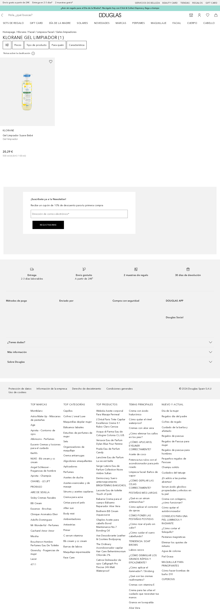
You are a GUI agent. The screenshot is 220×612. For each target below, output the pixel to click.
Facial (177, 23)
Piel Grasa (167, 556)
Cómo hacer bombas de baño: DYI (175, 572)
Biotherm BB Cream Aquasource (107, 513)
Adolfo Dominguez (41, 519)
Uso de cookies (17, 392)
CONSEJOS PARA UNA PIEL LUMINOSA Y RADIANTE (175, 520)
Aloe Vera (134, 608)
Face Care (69, 557)
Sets (65, 441)
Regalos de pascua (173, 436)
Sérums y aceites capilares (78, 491)
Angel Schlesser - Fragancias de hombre (43, 469)
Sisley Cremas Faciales (43, 497)
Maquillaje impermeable (76, 552)
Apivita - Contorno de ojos (43, 432)
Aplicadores (70, 466)
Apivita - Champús (41, 475)
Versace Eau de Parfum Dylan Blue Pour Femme (109, 442)
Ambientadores (72, 519)
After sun (68, 508)
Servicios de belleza (147, 3)
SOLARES (82, 23)
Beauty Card (170, 3)
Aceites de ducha (73, 477)
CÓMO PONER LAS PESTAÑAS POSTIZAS (141, 517)
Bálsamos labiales (73, 427)
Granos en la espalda (141, 602)
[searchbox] (33, 15)
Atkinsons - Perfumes (42, 439)
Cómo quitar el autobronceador (171, 509)
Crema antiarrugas (73, 455)
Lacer (34, 559)
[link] (27, 108)
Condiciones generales (119, 388)
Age (33, 425)
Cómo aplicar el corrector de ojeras (143, 508)
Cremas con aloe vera (141, 428)
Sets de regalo (13, 23)
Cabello (209, 23)
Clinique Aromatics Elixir (44, 514)
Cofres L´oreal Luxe (74, 416)
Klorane (22, 32)
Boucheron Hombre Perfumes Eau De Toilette (45, 543)
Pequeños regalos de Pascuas (174, 460)
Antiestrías (69, 524)
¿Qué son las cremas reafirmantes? (141, 578)
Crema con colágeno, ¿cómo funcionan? (174, 501)
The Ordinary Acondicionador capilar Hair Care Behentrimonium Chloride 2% (111, 550)
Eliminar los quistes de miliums (174, 544)
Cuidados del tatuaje (173, 472)
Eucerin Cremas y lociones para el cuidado (45, 446)
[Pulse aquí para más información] (19, 53)
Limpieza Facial (45, 32)
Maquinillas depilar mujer (77, 421)
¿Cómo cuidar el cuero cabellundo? (142, 534)
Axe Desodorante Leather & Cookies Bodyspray (111, 537)
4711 (33, 564)
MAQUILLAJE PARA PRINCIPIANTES (173, 564)
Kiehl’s (34, 453)
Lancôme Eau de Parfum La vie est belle (110, 459)
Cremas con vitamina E (142, 584)
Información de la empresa (52, 388)
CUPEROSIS (168, 579)
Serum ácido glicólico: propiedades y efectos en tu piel (176, 490)
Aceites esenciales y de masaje (76, 485)
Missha (34, 536)
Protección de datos (20, 388)
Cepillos (68, 410)
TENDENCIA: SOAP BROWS (139, 543)
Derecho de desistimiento (86, 388)
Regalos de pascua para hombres (176, 452)
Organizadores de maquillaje (73, 449)
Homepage (9, 32)
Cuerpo (192, 23)
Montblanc (37, 410)
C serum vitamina (73, 535)
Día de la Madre (60, 23)
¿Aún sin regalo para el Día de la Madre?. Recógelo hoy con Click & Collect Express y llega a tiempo (110, 8)
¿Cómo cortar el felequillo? (171, 530)
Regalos (197, 3)
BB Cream (36, 503)
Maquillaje (158, 23)
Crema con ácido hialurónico (138, 412)
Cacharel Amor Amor (42, 530)
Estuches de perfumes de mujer (77, 434)
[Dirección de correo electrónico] (79, 214)
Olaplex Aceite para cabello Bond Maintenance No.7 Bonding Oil (107, 525)
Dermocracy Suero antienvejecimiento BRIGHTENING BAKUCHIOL (111, 482)
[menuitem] (15, 23)
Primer (66, 530)
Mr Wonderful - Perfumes (45, 525)
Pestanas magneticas (173, 537)
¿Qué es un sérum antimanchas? (139, 500)
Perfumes (138, 23)
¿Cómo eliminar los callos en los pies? (143, 435)
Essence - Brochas (41, 508)
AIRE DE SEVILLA (40, 492)
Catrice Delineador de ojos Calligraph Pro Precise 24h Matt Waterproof (108, 565)
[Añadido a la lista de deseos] (51, 62)
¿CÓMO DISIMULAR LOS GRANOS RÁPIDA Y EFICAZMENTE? (143, 559)
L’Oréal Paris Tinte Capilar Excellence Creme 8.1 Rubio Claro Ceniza (110, 423)
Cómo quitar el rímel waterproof (140, 421)
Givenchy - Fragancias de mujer (45, 552)
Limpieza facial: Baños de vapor (143, 474)
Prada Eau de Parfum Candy (108, 450)
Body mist (69, 513)
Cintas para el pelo (74, 502)
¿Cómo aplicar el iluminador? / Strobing (141, 569)
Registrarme (48, 225)
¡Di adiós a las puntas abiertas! (174, 480)
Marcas (121, 23)
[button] (110, 342)
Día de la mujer (170, 410)
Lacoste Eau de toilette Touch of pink (109, 492)
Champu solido (170, 467)
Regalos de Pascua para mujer (175, 443)
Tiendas (185, 3)
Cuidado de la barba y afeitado (175, 429)
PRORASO (36, 486)
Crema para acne (73, 497)
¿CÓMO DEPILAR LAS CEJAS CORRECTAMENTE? (141, 484)
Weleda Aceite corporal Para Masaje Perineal (109, 412)
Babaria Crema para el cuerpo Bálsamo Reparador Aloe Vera (109, 503)
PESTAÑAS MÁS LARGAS (143, 492)
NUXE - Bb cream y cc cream (43, 460)
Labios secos (136, 549)
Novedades (102, 23)
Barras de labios (72, 546)
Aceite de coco (137, 454)
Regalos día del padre (174, 416)
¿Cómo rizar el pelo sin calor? (142, 526)
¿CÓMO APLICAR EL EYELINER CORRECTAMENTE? (140, 446)
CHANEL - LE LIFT (40, 481)
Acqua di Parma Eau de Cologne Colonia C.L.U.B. (110, 433)
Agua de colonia (171, 551)
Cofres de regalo (171, 421)
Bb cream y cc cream (75, 541)
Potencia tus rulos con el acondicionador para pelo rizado (144, 463)
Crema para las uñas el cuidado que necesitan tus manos (144, 594)
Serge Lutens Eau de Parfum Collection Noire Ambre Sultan (109, 470)
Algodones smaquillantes (77, 461)
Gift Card (36, 23)
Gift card (211, 3)
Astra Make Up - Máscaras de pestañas (45, 418)
